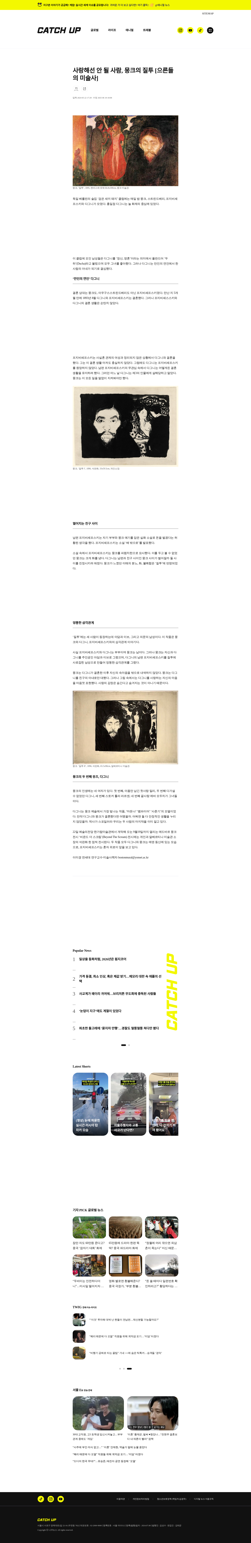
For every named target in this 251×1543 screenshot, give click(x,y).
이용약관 (121, 1499)
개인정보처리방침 (141, 1499)
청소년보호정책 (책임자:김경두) (171, 1499)
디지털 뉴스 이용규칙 (204, 1499)
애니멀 (129, 30)
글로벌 (94, 30)
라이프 (112, 30)
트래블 (147, 30)
